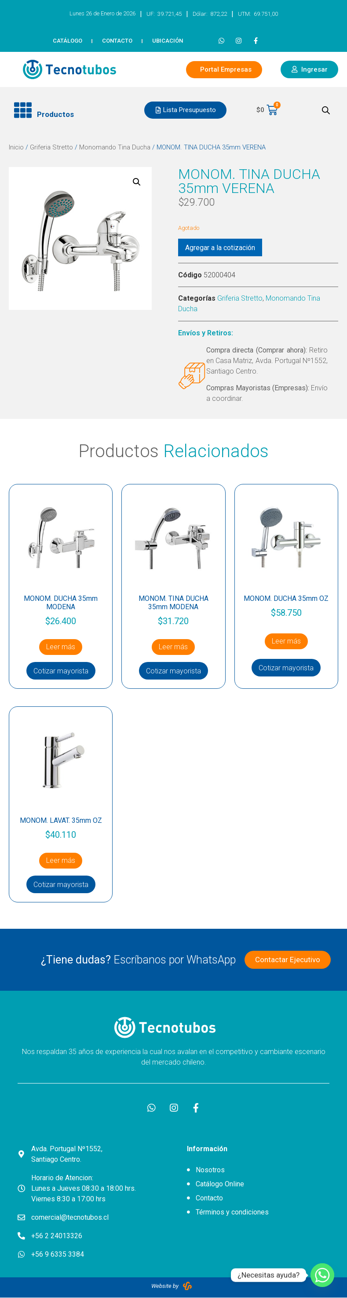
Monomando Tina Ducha (114, 147)
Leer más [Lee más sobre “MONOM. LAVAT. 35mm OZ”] (60, 860)
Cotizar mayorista (60, 671)
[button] (72, 110)
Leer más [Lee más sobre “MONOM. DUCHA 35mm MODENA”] (60, 647)
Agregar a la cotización (220, 248)
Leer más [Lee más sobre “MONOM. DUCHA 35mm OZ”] (286, 641)
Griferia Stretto (51, 147)
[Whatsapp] (322, 1275)
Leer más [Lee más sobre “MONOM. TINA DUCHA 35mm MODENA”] (173, 647)
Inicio (16, 147)
